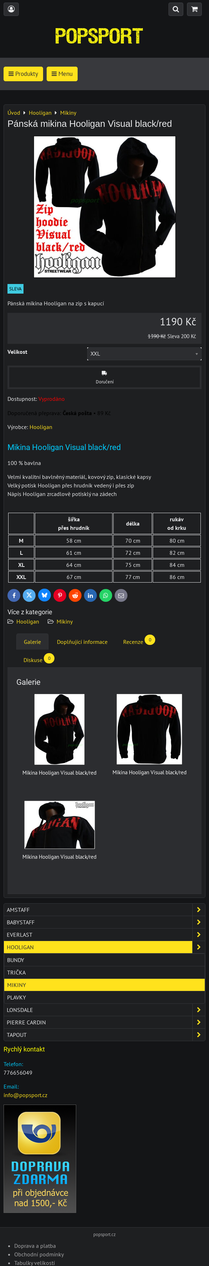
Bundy (15, 959)
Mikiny (65, 621)
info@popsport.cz (25, 1095)
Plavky (16, 997)
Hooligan (27, 621)
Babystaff (106, 922)
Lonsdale (106, 1010)
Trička (16, 972)
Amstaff (106, 910)
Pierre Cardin (106, 1022)
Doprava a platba (35, 1245)
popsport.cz (104, 1234)
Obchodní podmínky (39, 1254)
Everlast (106, 935)
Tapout (106, 1035)
